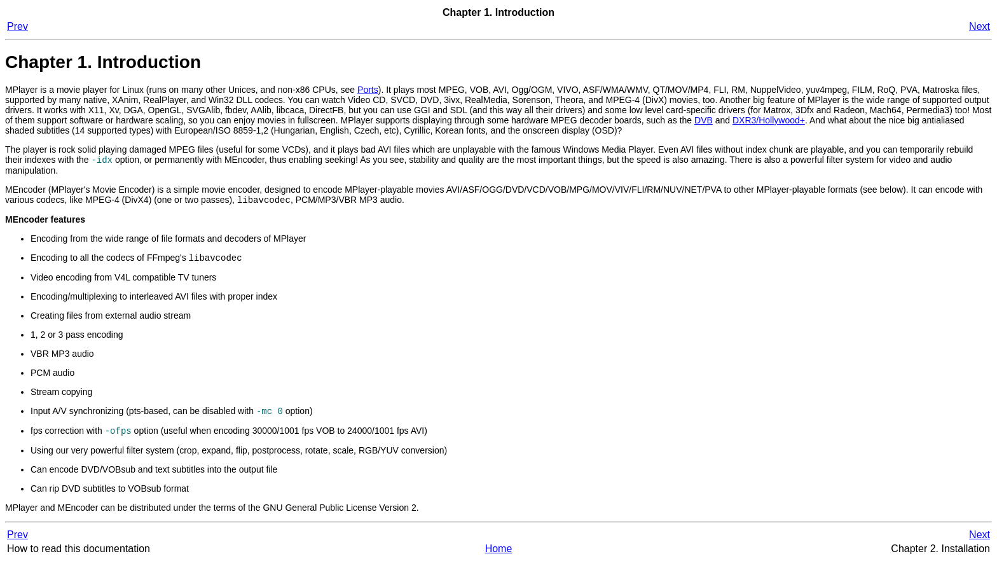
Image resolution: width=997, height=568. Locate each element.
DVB (703, 120)
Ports (367, 90)
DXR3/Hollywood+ (768, 120)
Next (979, 26)
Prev (17, 26)
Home (498, 555)
